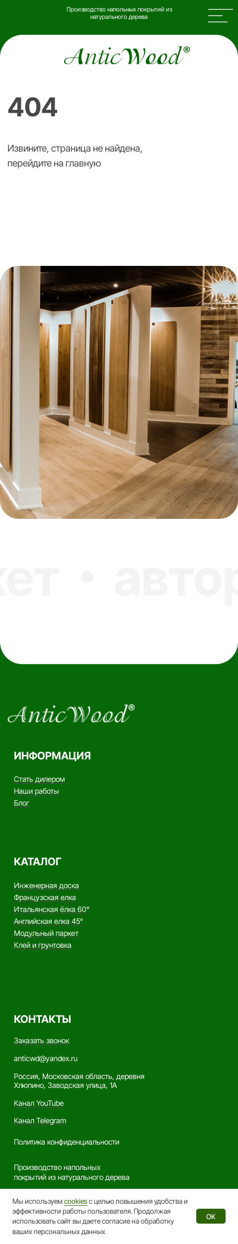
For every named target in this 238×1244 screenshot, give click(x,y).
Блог (21, 803)
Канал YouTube (39, 1103)
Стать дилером (39, 779)
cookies (75, 1201)
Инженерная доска (46, 885)
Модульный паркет (46, 933)
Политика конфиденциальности (66, 1142)
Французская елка (45, 897)
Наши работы (36, 791)
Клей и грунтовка (43, 945)
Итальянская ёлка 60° (51, 909)
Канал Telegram (40, 1120)
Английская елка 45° (48, 921)
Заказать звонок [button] (41, 1040)
